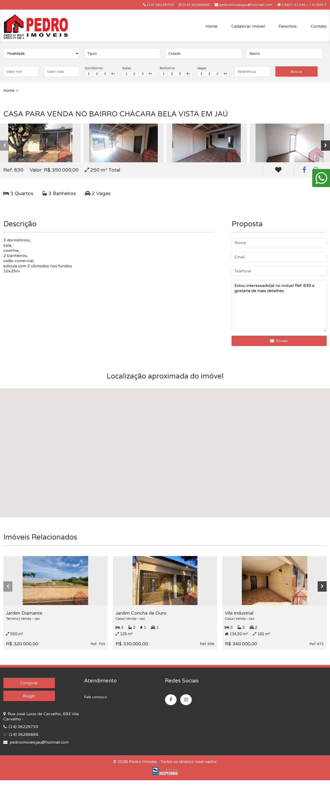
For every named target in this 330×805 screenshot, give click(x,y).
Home (211, 26)
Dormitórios (94, 68)
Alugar (29, 695)
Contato (319, 26)
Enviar (279, 340)
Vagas (201, 68)
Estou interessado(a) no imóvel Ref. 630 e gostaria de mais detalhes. (279, 306)
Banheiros (167, 68)
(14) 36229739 (158, 5)
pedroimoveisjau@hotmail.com (243, 5)
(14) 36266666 (194, 5)
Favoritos (288, 26)
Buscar (296, 71)
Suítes (126, 68)
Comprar (29, 683)
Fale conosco (95, 697)
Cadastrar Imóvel (248, 26)
